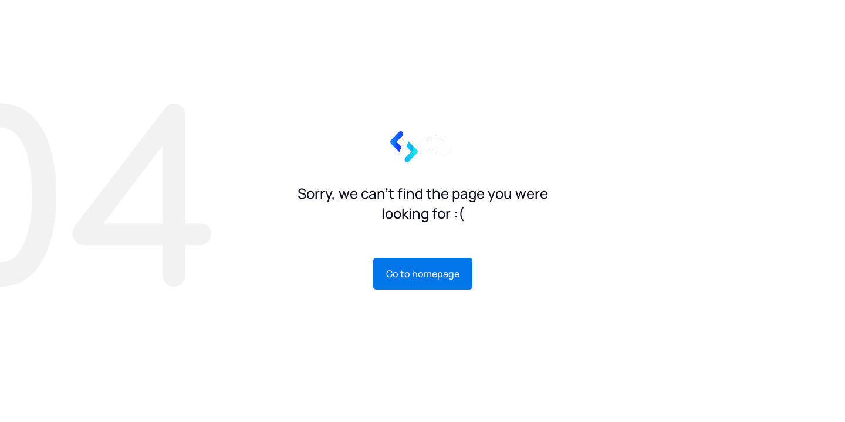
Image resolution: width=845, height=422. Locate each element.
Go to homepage (422, 273)
